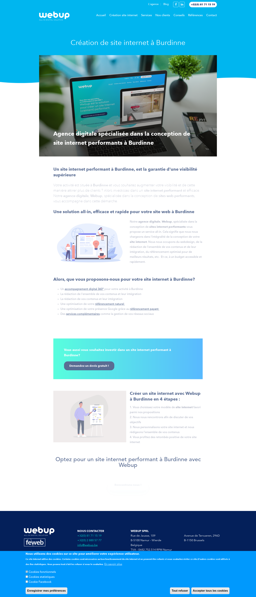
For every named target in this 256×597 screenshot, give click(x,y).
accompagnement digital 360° (84, 290)
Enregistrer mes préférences (46, 591)
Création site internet (123, 15)
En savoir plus (113, 564)
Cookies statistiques (42, 577)
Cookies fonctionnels (42, 572)
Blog (166, 4)
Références (195, 15)
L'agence (153, 4)
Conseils (179, 15)
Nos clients (162, 15)
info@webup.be (87, 545)
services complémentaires (83, 315)
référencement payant (144, 310)
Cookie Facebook (40, 582)
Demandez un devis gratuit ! (89, 367)
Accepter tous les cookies (210, 591)
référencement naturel (110, 305)
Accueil (101, 15)
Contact (211, 15)
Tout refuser (180, 591)
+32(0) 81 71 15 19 (203, 4)
